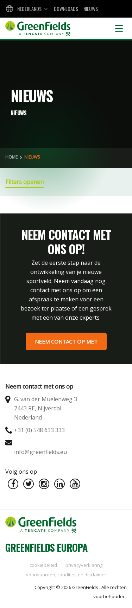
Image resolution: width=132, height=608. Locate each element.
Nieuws (90, 8)
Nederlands (29, 8)
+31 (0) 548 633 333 (39, 430)
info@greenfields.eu (40, 452)
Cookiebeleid (43, 565)
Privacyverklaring (83, 565)
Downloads (66, 8)
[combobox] (26, 9)
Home (11, 157)
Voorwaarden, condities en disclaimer (66, 574)
